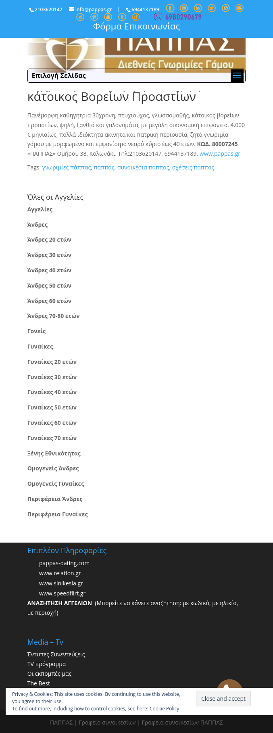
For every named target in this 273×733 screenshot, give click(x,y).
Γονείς (36, 331)
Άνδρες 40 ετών (49, 270)
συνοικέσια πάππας (143, 167)
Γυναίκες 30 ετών (52, 377)
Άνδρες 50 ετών (49, 285)
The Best (38, 683)
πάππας (104, 167)
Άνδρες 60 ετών (49, 301)
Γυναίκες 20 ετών (52, 361)
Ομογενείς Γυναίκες (55, 483)
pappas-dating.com (64, 563)
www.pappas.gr (220, 153)
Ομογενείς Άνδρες (53, 468)
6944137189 (145, 9)
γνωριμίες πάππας (66, 167)
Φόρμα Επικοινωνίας (136, 26)
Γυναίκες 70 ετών (52, 438)
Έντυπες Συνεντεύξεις (56, 654)
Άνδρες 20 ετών (49, 239)
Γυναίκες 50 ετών (52, 407)
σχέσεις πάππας (193, 167)
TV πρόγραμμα (46, 664)
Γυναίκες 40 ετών (52, 392)
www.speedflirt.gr (62, 593)
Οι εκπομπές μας (49, 673)
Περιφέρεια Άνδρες (55, 499)
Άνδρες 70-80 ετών (53, 316)
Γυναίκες (40, 346)
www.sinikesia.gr (61, 583)
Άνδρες (37, 224)
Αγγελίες (39, 209)
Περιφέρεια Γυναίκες (57, 514)
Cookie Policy (164, 708)
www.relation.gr (60, 573)
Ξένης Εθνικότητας (54, 453)
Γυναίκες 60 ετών (52, 422)
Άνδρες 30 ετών (49, 255)
